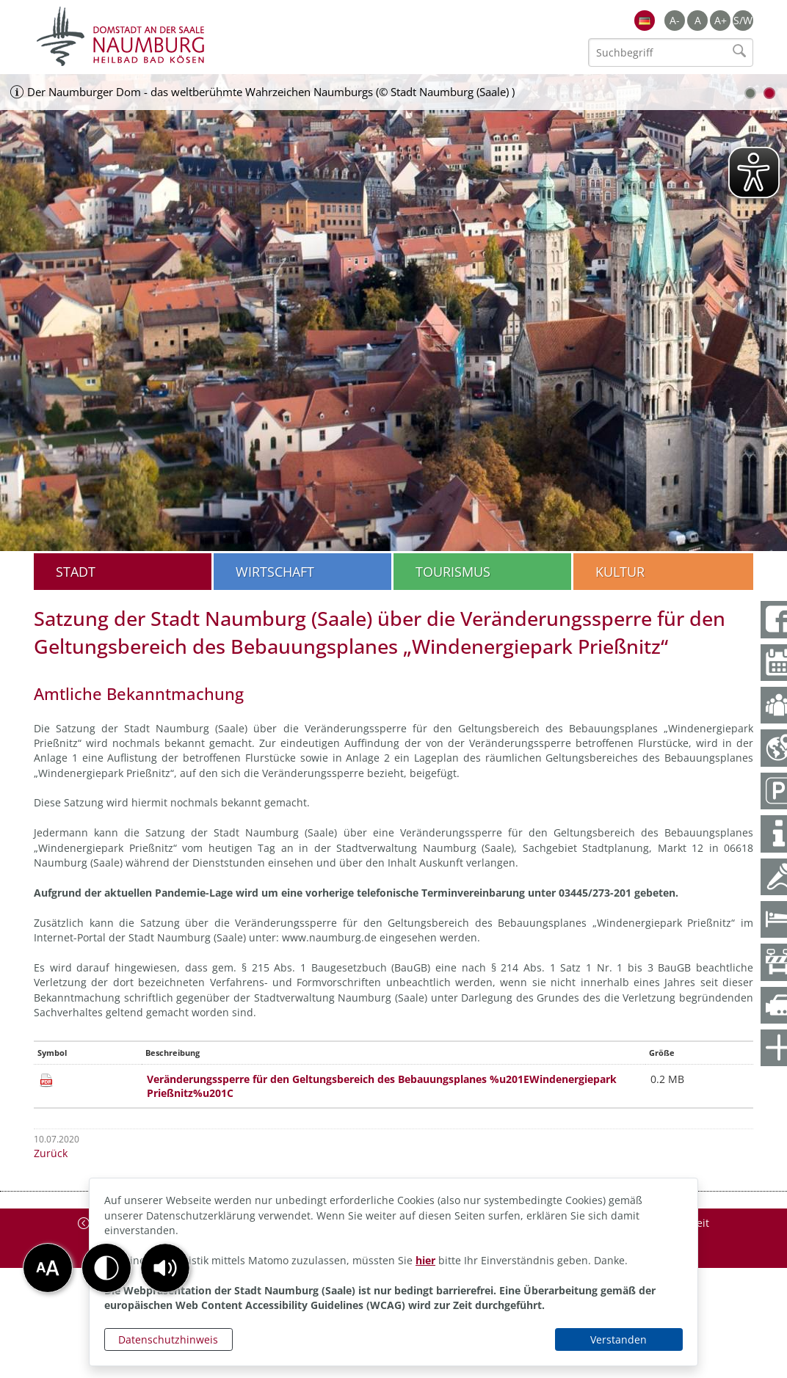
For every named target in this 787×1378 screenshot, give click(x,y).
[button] (165, 1268)
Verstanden (618, 1339)
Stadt (75, 571)
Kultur (620, 571)
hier (425, 1260)
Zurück (51, 1153)
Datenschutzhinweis (168, 1339)
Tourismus (453, 571)
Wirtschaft (275, 571)
